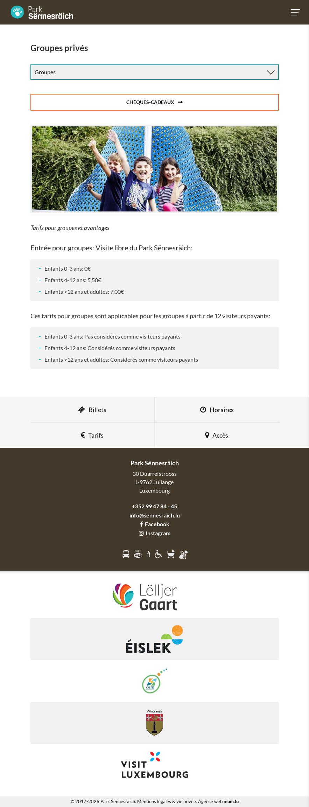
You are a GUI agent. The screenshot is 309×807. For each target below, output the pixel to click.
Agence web (210, 801)
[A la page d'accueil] (41, 12)
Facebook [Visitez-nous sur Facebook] (154, 524)
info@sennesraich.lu (154, 515)
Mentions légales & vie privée (166, 801)
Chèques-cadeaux (150, 102)
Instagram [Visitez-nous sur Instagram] (154, 533)
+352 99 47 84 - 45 (154, 506)
